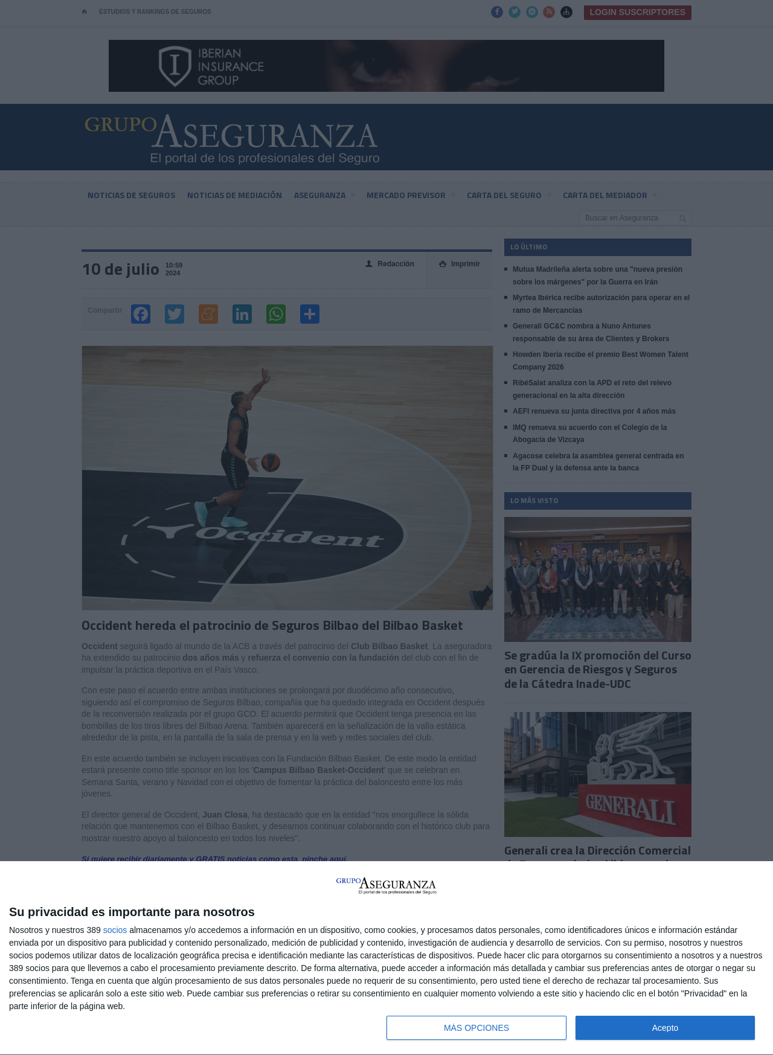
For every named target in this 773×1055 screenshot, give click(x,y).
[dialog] (386, 958)
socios (115, 930)
